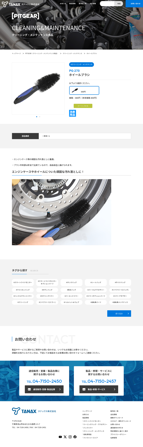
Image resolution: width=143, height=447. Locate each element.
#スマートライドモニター (23, 282)
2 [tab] (40, 117)
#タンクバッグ (71, 282)
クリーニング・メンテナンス (72, 53)
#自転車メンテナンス (120, 302)
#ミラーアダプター (120, 296)
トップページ (16, 53)
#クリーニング (23, 302)
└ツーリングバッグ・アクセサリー (94, 424)
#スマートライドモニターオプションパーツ (47, 282)
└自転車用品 (86, 434)
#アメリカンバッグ (23, 290)
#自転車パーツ (96, 302)
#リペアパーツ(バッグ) (120, 290)
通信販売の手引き (116, 427)
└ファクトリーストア (90, 437)
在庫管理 (113, 437)
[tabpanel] (38, 88)
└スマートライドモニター (91, 421)
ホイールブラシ (92, 53)
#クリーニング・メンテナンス (81, 64)
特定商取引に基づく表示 (119, 431)
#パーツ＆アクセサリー (95, 290)
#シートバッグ (96, 282)
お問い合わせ (115, 424)
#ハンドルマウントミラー (23, 296)
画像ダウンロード (116, 417)
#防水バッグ (71, 290)
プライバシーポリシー (118, 434)
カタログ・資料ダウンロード (120, 421)
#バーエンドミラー (71, 296)
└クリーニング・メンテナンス (93, 431)
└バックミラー (87, 427)
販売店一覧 (83, 3)
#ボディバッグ (47, 290)
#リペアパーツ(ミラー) (47, 302)
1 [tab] (37, 117)
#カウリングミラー (47, 296)
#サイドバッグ (120, 282)
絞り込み (119, 313)
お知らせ (63, 3)
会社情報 (93, 3)
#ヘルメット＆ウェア (71, 302)
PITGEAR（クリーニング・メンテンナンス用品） (41, 53)
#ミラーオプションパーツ (96, 296)
